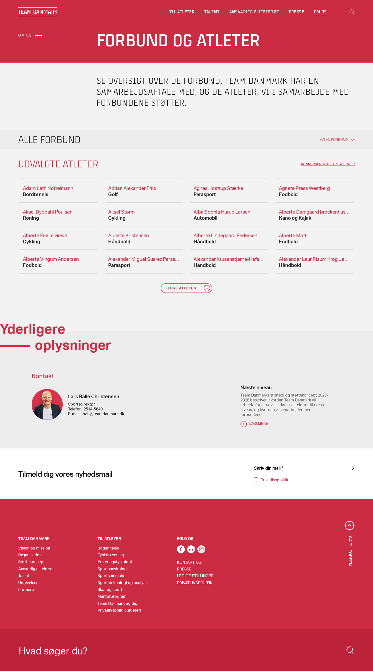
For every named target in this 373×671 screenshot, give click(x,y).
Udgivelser (28, 582)
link (181, 549)
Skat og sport (110, 589)
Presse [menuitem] (296, 11)
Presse (184, 568)
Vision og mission (34, 547)
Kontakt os (189, 562)
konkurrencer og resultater (328, 166)
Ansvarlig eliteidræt (36, 568)
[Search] (350, 650)
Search (351, 11)
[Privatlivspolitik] (256, 479)
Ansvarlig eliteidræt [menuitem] (254, 11)
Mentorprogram (112, 596)
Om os (25, 35)
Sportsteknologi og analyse (123, 582)
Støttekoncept (31, 561)
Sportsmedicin (111, 575)
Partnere (26, 589)
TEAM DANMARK (37, 11)
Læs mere (258, 425)
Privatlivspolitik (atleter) (119, 610)
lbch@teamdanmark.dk (103, 416)
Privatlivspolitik (274, 479)
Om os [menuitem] (320, 11)
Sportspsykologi (113, 568)
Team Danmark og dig (117, 603)
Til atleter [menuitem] (182, 11)
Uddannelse (108, 547)
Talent (23, 575)
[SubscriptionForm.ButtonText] (352, 468)
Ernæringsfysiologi (115, 561)
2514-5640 (93, 411)
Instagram (201, 549)
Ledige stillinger (195, 575)
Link (191, 549)
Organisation (30, 554)
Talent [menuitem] (212, 11)
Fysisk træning (111, 554)
